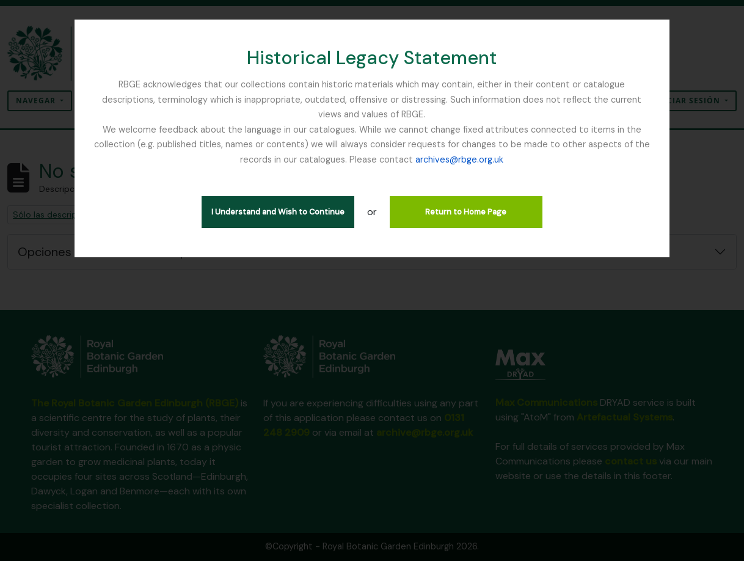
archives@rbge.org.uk (459, 159)
